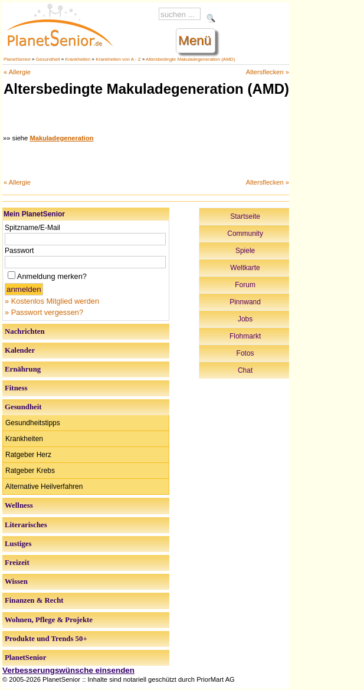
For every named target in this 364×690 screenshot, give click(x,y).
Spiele (245, 251)
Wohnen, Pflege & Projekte (49, 620)
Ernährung (23, 369)
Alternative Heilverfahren (44, 486)
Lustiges (18, 544)
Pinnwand (245, 302)
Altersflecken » (267, 71)
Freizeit (17, 562)
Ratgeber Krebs (30, 470)
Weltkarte (245, 268)
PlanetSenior (17, 59)
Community (245, 233)
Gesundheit (48, 59)
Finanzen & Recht (34, 600)
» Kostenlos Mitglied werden (52, 301)
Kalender (20, 350)
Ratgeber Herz (28, 455)
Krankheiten (78, 59)
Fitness (16, 388)
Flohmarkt (245, 336)
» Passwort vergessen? (44, 312)
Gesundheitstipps (32, 423)
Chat (245, 370)
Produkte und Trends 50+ (46, 639)
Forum (245, 285)
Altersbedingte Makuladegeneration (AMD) (190, 59)
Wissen (16, 581)
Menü (194, 40)
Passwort (19, 251)
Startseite (245, 216)
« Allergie (17, 71)
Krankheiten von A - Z (118, 59)
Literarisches (26, 525)
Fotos (245, 353)
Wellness (19, 505)
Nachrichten (25, 331)
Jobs (245, 319)
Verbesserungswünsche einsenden (68, 670)
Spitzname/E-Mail (32, 228)
